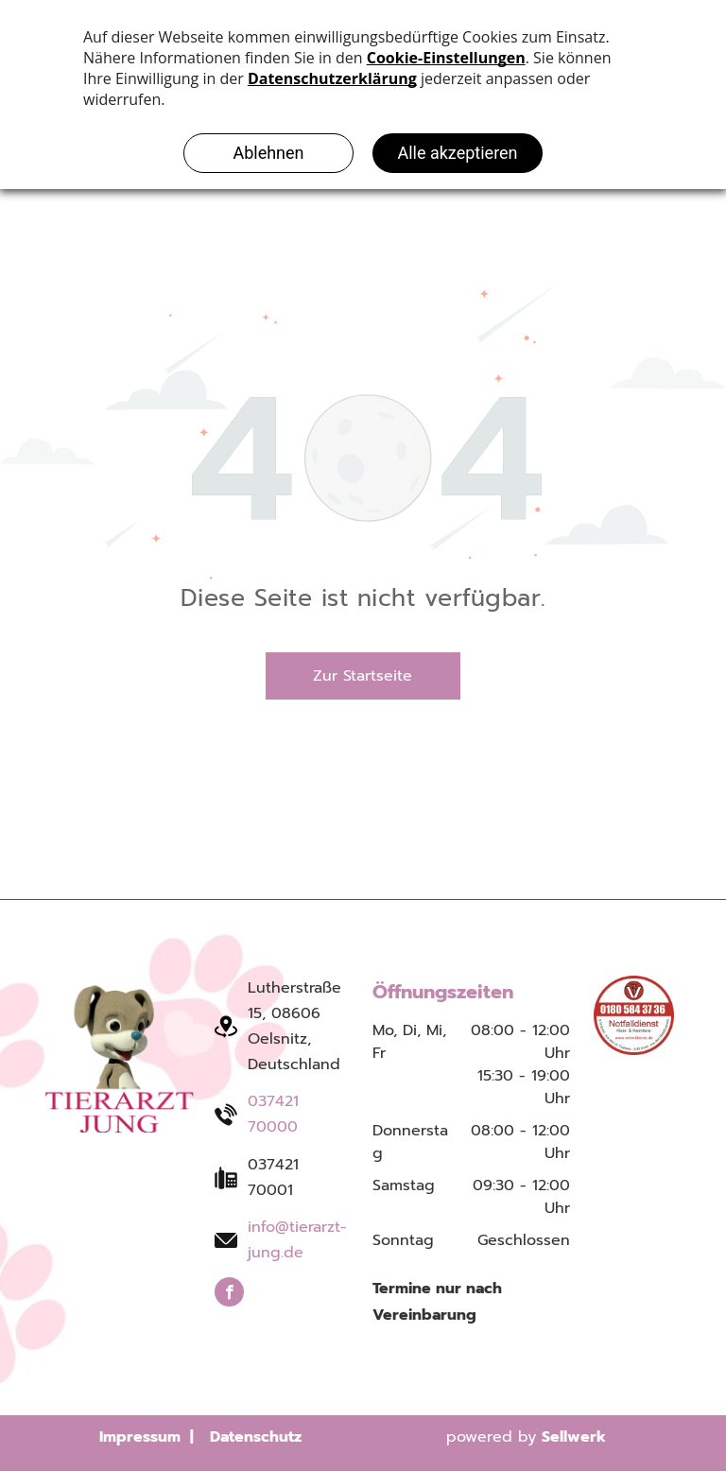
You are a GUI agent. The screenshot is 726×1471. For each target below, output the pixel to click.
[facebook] (229, 1294)
